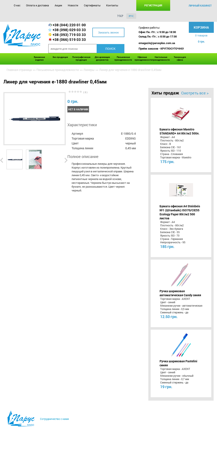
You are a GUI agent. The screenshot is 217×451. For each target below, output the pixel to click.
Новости (73, 5)
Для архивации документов (102, 58)
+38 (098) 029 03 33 (69, 29)
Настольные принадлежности (161, 58)
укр (120, 16)
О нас (17, 5)
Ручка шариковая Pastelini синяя (178, 363)
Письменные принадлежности (123, 58)
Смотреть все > (195, 92)
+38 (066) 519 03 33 (69, 39)
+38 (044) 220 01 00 (69, 24)
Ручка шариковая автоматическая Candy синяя (180, 293)
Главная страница (19, 70)
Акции (58, 5)
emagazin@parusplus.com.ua (157, 43)
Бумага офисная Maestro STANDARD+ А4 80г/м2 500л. (179, 131)
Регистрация (153, 5)
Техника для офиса (180, 58)
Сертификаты (92, 5)
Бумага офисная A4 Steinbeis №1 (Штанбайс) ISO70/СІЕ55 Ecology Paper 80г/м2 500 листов (180, 212)
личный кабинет (200, 5)
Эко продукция (60, 57)
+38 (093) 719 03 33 (69, 34)
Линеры (89, 70)
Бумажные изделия (39, 58)
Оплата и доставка (37, 5)
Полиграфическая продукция (81, 58)
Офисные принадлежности (142, 58)
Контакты (112, 5)
